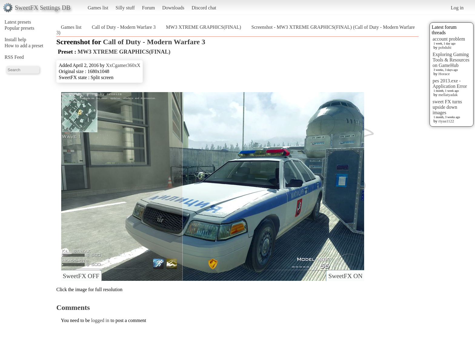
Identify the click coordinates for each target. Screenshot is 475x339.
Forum (148, 7)
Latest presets (18, 22)
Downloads (173, 7)
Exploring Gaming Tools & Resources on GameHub (451, 60)
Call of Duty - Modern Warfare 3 (124, 27)
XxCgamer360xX (123, 65)
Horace (444, 73)
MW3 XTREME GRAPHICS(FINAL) (203, 27)
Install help (15, 39)
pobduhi (444, 47)
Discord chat (203, 7)
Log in (457, 7)
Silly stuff (125, 7)
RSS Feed (14, 57)
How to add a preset (24, 45)
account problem (449, 39)
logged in (100, 320)
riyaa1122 (446, 121)
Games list (98, 7)
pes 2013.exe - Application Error (450, 83)
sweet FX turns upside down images (447, 107)
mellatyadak (448, 94)
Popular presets (19, 28)
